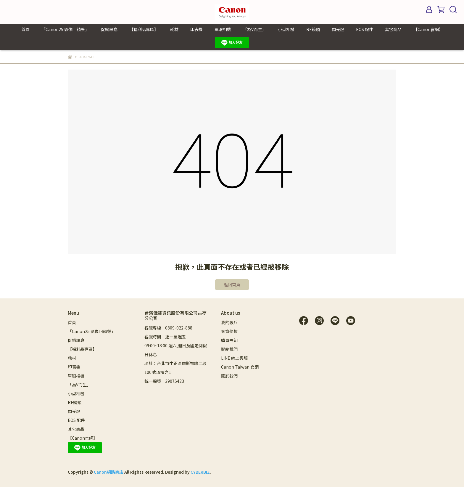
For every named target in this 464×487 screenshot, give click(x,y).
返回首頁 (232, 284)
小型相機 (286, 29)
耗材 (174, 29)
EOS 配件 (364, 29)
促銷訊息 (109, 29)
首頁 (25, 29)
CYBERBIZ (200, 472)
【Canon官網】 (428, 29)
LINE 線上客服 (234, 358)
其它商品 (393, 29)
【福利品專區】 (143, 29)
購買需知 (229, 340)
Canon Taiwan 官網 (240, 367)
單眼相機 (223, 29)
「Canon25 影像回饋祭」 (65, 29)
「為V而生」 (254, 29)
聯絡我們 (229, 349)
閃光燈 (338, 29)
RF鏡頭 (313, 29)
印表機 (196, 29)
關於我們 (229, 376)
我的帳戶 (229, 322)
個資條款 (229, 331)
